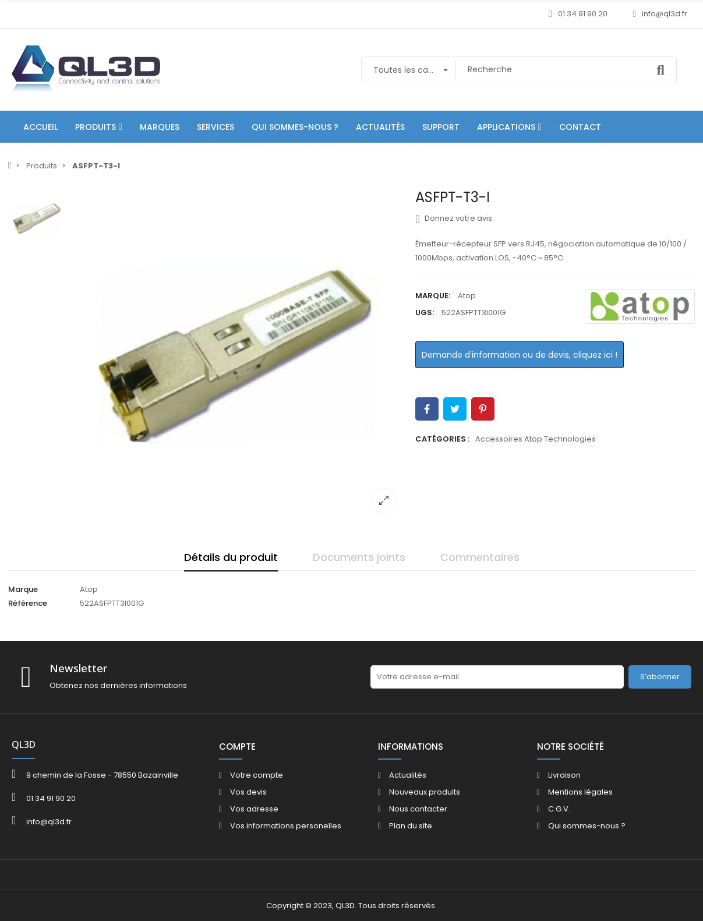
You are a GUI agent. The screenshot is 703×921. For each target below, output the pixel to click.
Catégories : (442, 438)
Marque (23, 589)
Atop (467, 295)
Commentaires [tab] (480, 557)
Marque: (432, 295)
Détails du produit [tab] (231, 557)
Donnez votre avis (453, 218)
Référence (27, 603)
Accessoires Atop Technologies (535, 438)
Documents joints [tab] (359, 557)
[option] (238, 355)
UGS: (424, 312)
